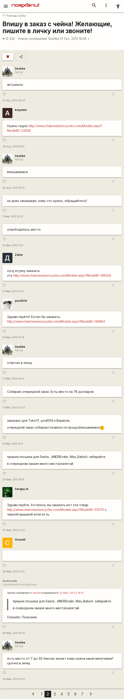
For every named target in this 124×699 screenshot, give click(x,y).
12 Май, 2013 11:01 (12, 245)
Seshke (53, 38)
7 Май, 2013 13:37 (12, 216)
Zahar (19, 254)
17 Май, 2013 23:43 (13, 407)
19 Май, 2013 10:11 (12, 443)
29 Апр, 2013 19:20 (13, 187)
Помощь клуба (14, 15)
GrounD (20, 539)
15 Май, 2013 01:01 (13, 291)
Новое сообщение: (32, 38)
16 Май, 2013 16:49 (13, 337)
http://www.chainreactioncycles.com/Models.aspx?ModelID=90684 (56, 321)
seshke (36, 592)
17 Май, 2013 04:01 (13, 378)
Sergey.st (21, 489)
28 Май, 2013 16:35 (13, 633)
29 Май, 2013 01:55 (13, 679)
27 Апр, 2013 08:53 (13, 100)
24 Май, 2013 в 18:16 (71, 592)
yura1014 (21, 300)
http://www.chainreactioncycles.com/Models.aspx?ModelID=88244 (62, 275)
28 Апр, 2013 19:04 (13, 146)
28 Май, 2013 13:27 (13, 571)
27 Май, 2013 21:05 (13, 530)
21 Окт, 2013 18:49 (75, 38)
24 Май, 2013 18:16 (13, 479)
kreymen (21, 110)
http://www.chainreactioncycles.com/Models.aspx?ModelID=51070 (55, 509)
